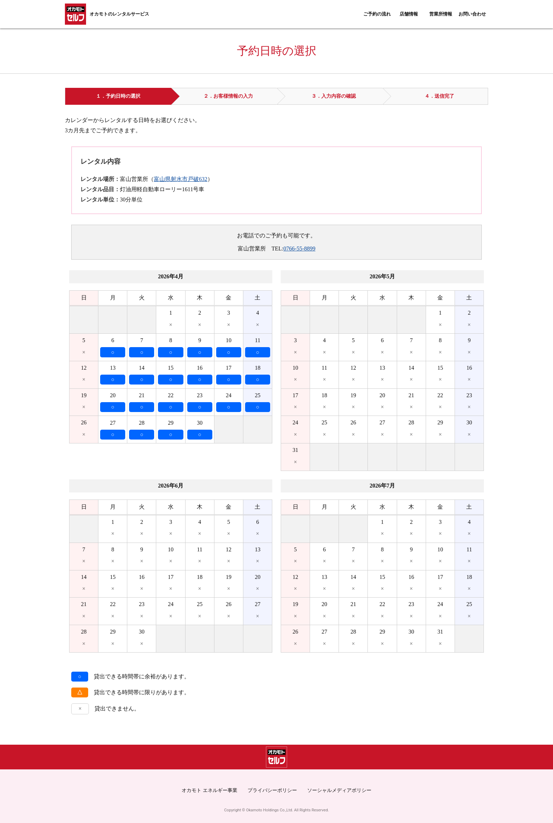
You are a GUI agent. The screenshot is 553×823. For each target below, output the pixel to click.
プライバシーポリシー (272, 790)
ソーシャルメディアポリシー (339, 790)
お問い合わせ (472, 14)
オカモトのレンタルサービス (119, 14)
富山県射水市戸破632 (180, 179)
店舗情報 (409, 14)
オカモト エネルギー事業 (209, 790)
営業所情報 (440, 14)
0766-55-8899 (300, 249)
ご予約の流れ (377, 14)
